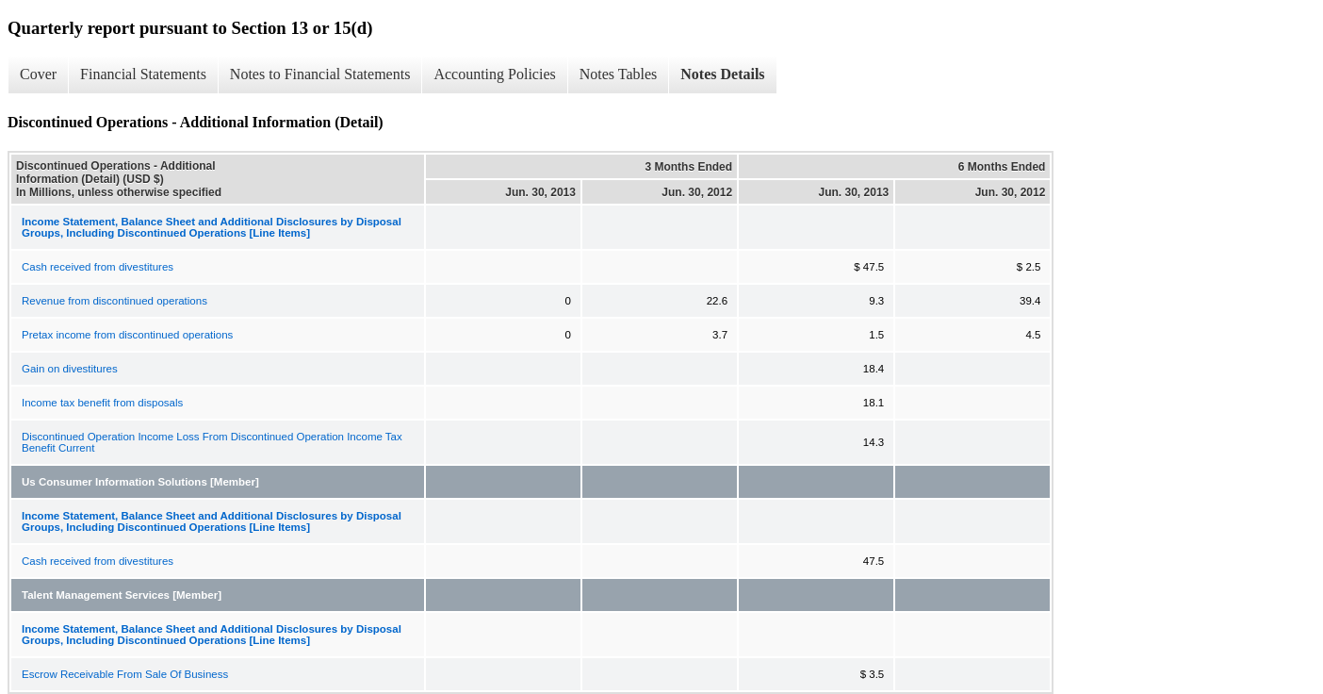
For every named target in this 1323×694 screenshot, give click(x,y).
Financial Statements (143, 74)
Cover (38, 74)
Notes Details (722, 74)
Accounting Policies (494, 74)
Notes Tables (619, 74)
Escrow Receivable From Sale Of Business (125, 674)
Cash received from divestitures (97, 267)
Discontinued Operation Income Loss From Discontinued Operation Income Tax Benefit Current (212, 442)
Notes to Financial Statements (320, 74)
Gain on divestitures (70, 368)
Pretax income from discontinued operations (127, 334)
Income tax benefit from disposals (102, 402)
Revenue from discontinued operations (114, 300)
